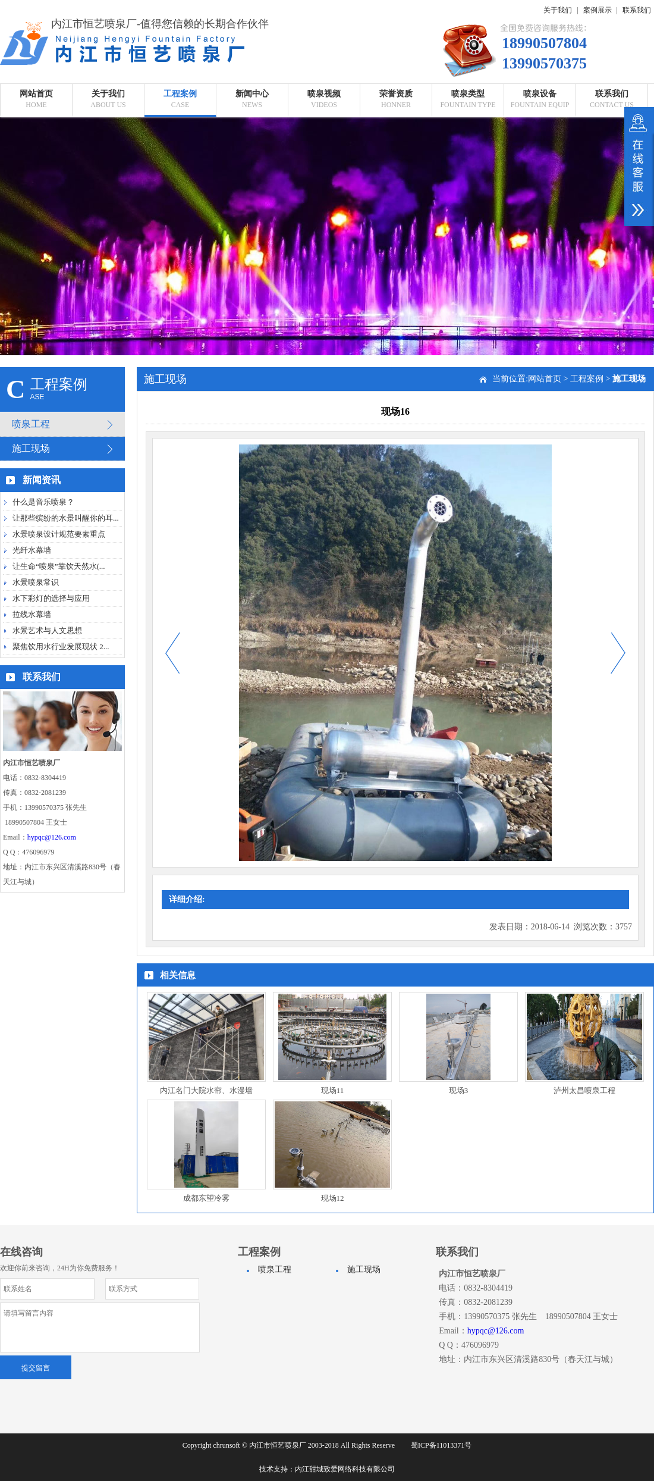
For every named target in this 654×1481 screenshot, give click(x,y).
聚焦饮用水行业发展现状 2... (60, 646)
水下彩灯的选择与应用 (51, 598)
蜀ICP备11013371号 (441, 1445)
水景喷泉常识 (35, 582)
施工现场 (31, 448)
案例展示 (597, 10)
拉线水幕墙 (31, 614)
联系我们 (636, 10)
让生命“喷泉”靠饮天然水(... (58, 566)
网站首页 (544, 378)
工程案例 (586, 378)
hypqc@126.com (51, 837)
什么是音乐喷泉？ (43, 501)
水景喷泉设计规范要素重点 (58, 534)
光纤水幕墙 (31, 550)
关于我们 (557, 10)
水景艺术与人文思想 (47, 630)
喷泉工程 (31, 424)
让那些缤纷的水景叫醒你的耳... (65, 518)
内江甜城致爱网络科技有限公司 (345, 1469)
